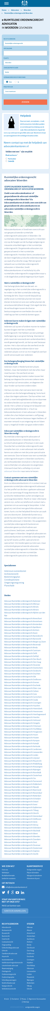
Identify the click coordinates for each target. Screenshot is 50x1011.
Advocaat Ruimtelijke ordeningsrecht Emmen (21, 682)
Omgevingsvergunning (14, 583)
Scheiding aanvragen (9, 980)
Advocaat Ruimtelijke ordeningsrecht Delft (20, 653)
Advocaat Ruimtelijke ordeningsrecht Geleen (21, 691)
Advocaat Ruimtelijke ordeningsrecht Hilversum (22, 726)
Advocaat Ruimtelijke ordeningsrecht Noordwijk (22, 773)
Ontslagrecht (6, 971)
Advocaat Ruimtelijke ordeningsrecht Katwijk (21, 743)
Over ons (5, 870)
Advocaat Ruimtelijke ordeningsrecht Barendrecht (23, 636)
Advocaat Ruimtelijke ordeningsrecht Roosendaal (23, 793)
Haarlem (30, 963)
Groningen (30, 960)
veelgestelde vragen (32, 1007)
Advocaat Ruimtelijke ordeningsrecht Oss (20, 778)
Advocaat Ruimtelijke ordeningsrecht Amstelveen (23, 621)
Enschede (30, 956)
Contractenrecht (7, 942)
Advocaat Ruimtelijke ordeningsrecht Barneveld (22, 639)
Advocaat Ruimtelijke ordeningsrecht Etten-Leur (22, 688)
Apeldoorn (30, 939)
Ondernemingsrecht (9, 974)
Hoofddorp (31, 965)
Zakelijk (11, 161)
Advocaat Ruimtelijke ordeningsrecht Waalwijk (22, 831)
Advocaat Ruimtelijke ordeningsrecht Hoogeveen (23, 732)
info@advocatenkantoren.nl (14, 887)
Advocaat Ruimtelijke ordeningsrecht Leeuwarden (23, 752)
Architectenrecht (11, 574)
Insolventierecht (7, 960)
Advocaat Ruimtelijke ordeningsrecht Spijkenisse (23, 807)
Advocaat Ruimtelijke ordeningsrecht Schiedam (22, 799)
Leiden (29, 974)
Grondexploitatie (11, 580)
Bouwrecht (5, 933)
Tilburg (29, 986)
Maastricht (30, 977)
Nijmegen (30, 980)
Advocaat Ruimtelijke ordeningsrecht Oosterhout (23, 775)
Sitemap (26, 1002)
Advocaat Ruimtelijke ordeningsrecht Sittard (21, 802)
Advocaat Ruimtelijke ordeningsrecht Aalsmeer (22, 601)
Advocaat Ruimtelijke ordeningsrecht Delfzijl (21, 656)
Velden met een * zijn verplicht (19, 152)
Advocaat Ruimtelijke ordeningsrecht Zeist (20, 842)
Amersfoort (31, 933)
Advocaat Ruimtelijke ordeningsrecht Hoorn (21, 735)
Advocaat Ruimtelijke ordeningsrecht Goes (20, 694)
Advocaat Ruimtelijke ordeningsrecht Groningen (22, 703)
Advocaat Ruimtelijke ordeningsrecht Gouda (21, 700)
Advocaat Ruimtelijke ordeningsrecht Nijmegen (22, 770)
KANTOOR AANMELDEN (15, 911)
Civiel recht (5, 939)
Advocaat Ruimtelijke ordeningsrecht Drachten (22, 674)
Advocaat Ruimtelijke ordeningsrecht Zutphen (22, 851)
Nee (9, 82)
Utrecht (29, 989)
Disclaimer (15, 999)
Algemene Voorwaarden (37, 999)
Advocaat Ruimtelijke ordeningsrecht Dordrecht (22, 671)
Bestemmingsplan (12, 577)
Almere (29, 930)
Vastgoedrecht (7, 986)
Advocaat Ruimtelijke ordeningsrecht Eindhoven (22, 679)
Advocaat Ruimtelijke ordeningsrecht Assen (21, 633)
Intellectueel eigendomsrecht (12, 963)
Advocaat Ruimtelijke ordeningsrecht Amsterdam (23, 624)
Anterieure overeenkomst (15, 571)
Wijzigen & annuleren (34, 875)
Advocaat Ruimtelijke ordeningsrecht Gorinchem (23, 697)
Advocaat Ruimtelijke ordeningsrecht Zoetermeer (23, 848)
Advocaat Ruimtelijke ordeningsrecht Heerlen (21, 717)
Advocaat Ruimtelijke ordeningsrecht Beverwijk (22, 645)
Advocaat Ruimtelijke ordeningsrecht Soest (20, 804)
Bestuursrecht (7, 930)
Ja (17, 82)
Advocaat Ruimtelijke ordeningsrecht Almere (21, 610)
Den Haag (30, 951)
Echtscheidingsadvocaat (10, 948)
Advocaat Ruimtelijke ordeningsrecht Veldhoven (22, 819)
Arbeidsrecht (6, 927)
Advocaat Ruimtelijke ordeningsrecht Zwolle (21, 854)
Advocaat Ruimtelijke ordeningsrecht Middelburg (23, 764)
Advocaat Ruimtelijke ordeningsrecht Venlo (20, 822)
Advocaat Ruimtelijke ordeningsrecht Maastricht (22, 761)
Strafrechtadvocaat (8, 983)
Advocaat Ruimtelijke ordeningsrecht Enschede (22, 685)
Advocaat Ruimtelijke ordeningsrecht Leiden (21, 755)
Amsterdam (31, 936)
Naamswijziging (7, 968)
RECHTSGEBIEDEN (10, 924)
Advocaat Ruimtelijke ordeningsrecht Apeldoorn (22, 627)
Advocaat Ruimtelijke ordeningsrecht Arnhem (21, 630)
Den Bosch (31, 948)
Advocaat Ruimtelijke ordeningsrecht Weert (21, 834)
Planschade (9, 586)
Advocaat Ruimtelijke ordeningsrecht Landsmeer (23, 749)
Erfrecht (4, 951)
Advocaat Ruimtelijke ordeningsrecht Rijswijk (21, 787)
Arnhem (29, 942)
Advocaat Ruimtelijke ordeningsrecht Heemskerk (23, 709)
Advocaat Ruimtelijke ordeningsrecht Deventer (22, 665)
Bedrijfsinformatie (8, 875)
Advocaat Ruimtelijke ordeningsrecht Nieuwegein (23, 767)
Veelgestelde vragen (34, 870)
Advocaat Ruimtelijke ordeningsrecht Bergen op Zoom (25, 642)
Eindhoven (30, 953)
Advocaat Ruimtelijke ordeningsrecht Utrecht (21, 813)
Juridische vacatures (9, 878)
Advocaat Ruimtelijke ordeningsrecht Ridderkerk (23, 784)
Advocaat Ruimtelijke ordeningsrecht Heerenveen (23, 711)
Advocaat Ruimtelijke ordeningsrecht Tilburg (21, 810)
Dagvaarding (6, 945)
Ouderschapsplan (8, 977)
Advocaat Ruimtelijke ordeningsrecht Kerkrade (22, 746)
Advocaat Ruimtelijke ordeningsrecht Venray (21, 825)
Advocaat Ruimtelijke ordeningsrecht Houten (21, 738)
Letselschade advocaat (10, 965)
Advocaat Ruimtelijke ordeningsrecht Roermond (22, 790)
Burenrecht (6, 936)
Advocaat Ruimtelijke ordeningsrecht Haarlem (22, 706)
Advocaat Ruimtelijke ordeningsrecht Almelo (21, 607)
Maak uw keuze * (12, 155)
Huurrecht (5, 956)
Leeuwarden (31, 971)
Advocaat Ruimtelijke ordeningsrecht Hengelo (22, 723)
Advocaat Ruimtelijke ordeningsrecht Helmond (22, 720)
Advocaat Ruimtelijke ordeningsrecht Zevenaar (22, 845)
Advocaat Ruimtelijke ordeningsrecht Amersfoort (23, 618)
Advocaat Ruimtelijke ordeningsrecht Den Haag (22, 662)
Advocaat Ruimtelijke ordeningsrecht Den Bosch (22, 659)
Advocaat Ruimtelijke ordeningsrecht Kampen (22, 741)
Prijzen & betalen (33, 873)
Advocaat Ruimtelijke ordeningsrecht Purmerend (23, 781)
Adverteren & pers (33, 878)
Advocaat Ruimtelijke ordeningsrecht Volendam (22, 828)
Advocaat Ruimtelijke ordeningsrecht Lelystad (21, 758)
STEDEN (30, 924)
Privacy (23, 999)
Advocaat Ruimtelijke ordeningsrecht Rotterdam (22, 796)
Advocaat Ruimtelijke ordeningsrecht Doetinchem (23, 668)
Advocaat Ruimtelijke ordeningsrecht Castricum (22, 650)
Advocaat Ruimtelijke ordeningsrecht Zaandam (22, 839)
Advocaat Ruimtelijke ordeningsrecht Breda (21, 648)
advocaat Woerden (12, 471)
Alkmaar (30, 927)
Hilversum (30, 968)
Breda (29, 945)
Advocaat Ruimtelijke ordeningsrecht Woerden (22, 836)
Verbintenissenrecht (9, 989)
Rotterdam (30, 983)
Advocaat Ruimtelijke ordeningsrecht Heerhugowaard (25, 714)
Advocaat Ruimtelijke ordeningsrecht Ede (20, 677)
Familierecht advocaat (9, 953)
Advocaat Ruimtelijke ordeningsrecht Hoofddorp (23, 729)
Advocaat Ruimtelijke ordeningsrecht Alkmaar (22, 604)
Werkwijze (5, 873)
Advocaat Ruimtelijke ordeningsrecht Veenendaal (23, 816)
